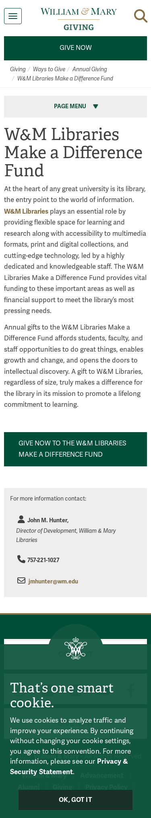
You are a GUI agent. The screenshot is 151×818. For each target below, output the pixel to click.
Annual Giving (89, 69)
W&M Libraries (26, 211)
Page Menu (77, 106)
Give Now (76, 48)
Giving (18, 69)
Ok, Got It (75, 800)
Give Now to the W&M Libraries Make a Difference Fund (72, 449)
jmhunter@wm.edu (53, 581)
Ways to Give (49, 69)
